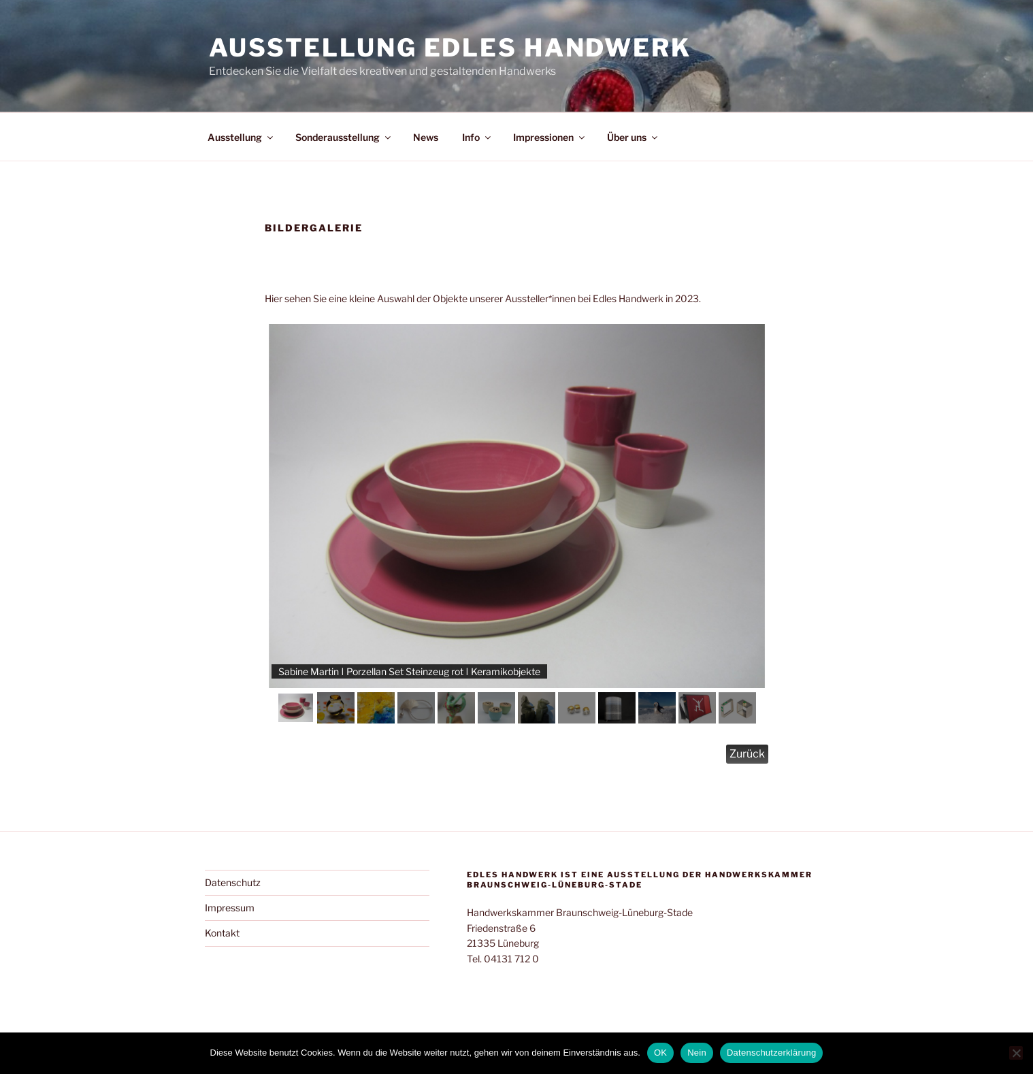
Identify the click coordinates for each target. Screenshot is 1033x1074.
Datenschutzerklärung (771, 1052)
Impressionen (550, 137)
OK (660, 1052)
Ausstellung (241, 137)
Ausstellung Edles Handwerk (450, 48)
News (425, 137)
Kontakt (222, 933)
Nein (696, 1052)
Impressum (230, 907)
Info (477, 137)
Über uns (633, 137)
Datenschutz (233, 882)
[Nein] (1016, 1053)
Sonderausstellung (344, 137)
